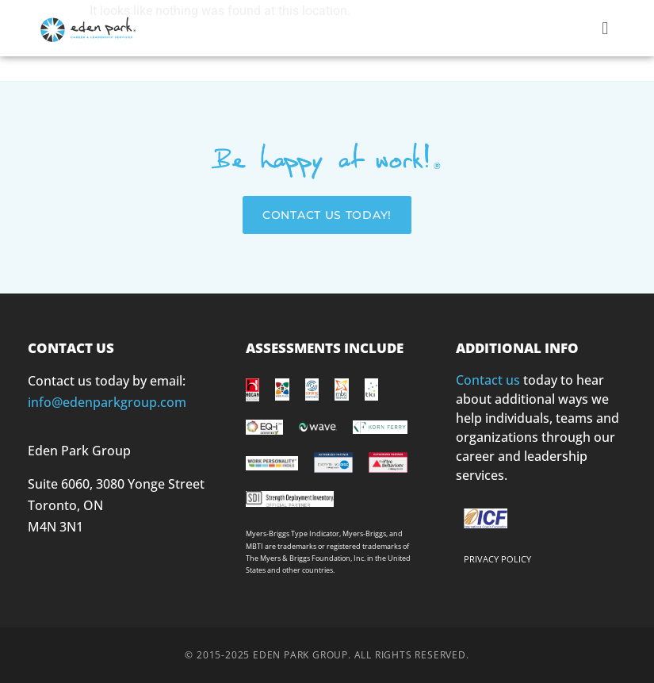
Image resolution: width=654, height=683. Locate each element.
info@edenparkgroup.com (107, 402)
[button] (605, 28)
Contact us (488, 380)
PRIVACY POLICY (497, 559)
